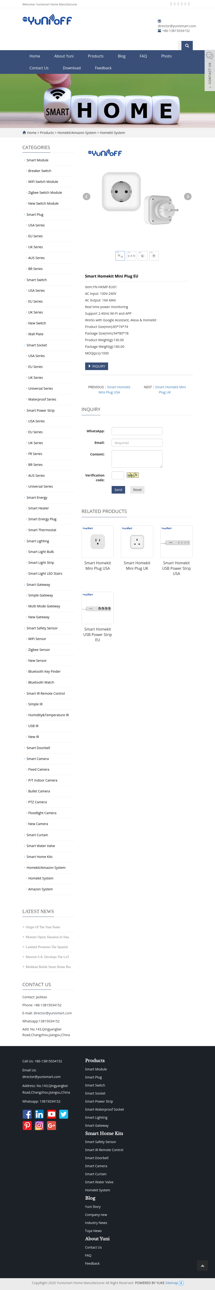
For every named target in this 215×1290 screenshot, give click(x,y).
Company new (96, 1214)
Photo (166, 56)
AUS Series (36, 258)
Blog (122, 56)
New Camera (38, 824)
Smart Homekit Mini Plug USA (97, 565)
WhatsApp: (96, 431)
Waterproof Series (42, 399)
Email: (99, 442)
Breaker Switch (39, 170)
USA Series (36, 225)
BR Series (35, 268)
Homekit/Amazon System (77, 132)
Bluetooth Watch (41, 682)
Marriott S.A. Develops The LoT (47, 957)
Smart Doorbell (38, 748)
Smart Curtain (37, 835)
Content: (97, 454)
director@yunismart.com (177, 26)
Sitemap (171, 1283)
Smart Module (37, 160)
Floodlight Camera (42, 813)
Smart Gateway (38, 584)
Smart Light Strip (41, 562)
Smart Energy (37, 497)
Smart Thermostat (42, 530)
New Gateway (38, 617)
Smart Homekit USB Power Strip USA (176, 568)
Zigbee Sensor (39, 649)
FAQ (143, 56)
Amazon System (40, 889)
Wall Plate (36, 334)
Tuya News (93, 1230)
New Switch (37, 323)
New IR (33, 736)
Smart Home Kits (40, 856)
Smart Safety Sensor (42, 628)
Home (35, 56)
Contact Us (39, 68)
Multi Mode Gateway (44, 606)
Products (96, 56)
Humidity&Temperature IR (48, 715)
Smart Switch (37, 280)
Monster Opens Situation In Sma (47, 937)
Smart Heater (38, 508)
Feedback (103, 68)
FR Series (35, 453)
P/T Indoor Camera (42, 780)
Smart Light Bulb (41, 551)
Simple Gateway (40, 595)
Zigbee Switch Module (45, 192)
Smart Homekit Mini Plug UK (137, 565)
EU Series (35, 236)
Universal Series (40, 388)
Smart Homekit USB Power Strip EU (97, 635)
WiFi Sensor (37, 638)
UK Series (35, 247)
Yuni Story (93, 1206)
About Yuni (64, 56)
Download (72, 68)
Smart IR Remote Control (46, 693)
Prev (86, 196)
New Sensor (37, 660)
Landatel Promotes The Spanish (47, 947)
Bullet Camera (39, 791)
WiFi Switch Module (43, 181)
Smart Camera (38, 758)
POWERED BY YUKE (150, 1283)
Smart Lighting (38, 541)
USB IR (33, 726)
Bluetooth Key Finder (44, 671)
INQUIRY (96, 366)
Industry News (96, 1222)
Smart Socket (37, 345)
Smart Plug (35, 214)
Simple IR (35, 704)
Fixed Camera (38, 769)
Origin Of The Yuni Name (43, 927)
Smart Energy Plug (42, 519)
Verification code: (95, 477)
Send (118, 489)
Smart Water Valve (41, 846)
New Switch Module (43, 203)
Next (188, 196)
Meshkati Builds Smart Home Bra (48, 967)
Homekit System (112, 132)
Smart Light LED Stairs (45, 573)
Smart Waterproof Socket (104, 1109)
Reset (137, 489)
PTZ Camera (37, 802)
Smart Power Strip (41, 410)
